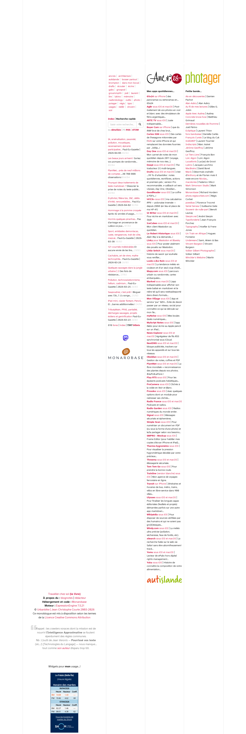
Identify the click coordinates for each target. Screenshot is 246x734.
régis (122, 103)
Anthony (191, 175)
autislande (114, 79)
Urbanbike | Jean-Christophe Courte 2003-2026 (65, 609)
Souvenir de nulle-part (197, 209)
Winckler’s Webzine (195, 257)
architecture (124, 76)
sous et (160, 107)
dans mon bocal (130, 83)
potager (113, 103)
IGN (150, 141)
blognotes (67, 598)
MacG (189, 172)
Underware (191, 240)
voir (110, 110)
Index (111, 119)
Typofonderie (192, 220)
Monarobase (192, 192)
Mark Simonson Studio (197, 185)
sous (156, 120)
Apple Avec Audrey (195, 113)
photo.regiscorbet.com (197, 196)
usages (112, 107)
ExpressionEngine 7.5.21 (70, 605)
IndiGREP (191, 141)
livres (115, 325)
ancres (112, 76)
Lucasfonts (191, 161)
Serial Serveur (193, 206)
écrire (131, 86)
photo (137, 100)
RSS (128, 130)
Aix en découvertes (195, 96)
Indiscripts (191, 144)
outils (128, 100)
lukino (118, 96)
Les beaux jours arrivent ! (120, 158)
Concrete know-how (196, 117)
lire (110, 96)
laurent (134, 93)
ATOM (135, 130)
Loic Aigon (191, 158)
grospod (121, 90)
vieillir (121, 107)
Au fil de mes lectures (196, 107)
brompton (114, 83)
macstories (191, 182)
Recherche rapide (126, 119)
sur (156, 96)
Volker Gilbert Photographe (200, 251)
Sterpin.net (191, 216)
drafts (112, 86)
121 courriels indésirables (121, 247)
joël (126, 93)
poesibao (190, 203)
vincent (131, 107)
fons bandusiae (193, 134)
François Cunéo (194, 137)
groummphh (115, 93)
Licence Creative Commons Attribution (67, 617)
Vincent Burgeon (194, 244)
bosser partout (129, 79)
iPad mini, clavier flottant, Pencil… (125, 301)
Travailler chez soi (64, 594)
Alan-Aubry (191, 103)
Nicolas (203, 179)
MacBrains (191, 168)
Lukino (189, 165)
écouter (121, 86)
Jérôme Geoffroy (194, 148)
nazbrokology (116, 100)
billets (136, 325)
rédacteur (80, 598)
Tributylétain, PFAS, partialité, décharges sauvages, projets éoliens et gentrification (123, 313)
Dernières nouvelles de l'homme (202, 124)
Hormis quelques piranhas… (122, 219)
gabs (111, 90)
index (122, 325)
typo (130, 103)
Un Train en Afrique (196, 233)
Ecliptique (191, 131)
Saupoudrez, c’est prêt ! (120, 292)
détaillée (116, 130)
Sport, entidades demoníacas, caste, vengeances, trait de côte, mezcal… (124, 235)
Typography (192, 227)
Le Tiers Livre (192, 155)
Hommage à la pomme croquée (124, 210)
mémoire (128, 96)
